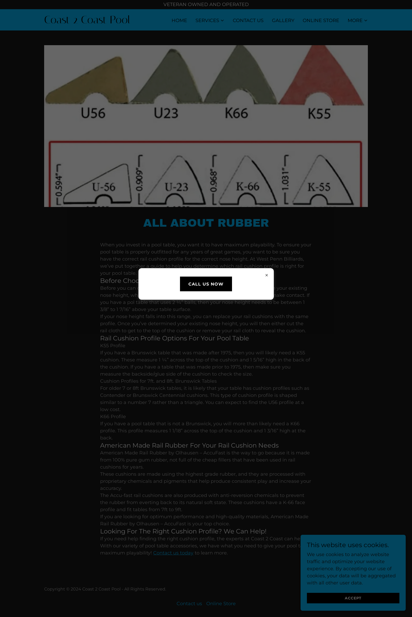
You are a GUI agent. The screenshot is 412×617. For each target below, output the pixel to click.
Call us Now (206, 284)
